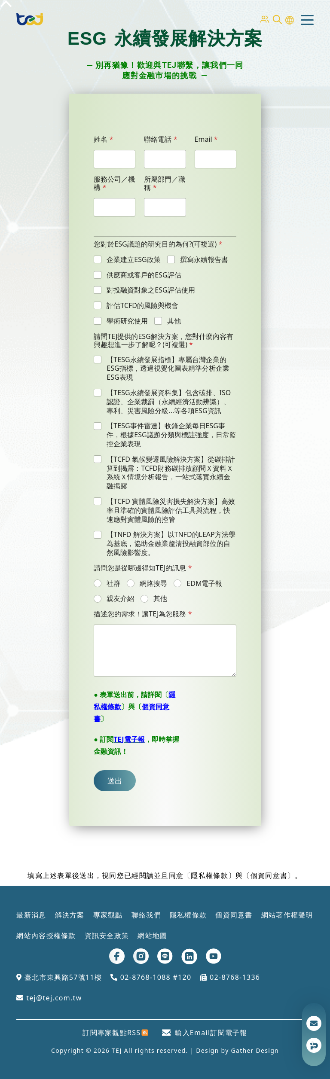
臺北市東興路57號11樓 (59, 977)
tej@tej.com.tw (49, 998)
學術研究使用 (127, 321)
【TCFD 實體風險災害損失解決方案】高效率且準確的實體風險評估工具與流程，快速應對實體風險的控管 (171, 510)
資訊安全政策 (107, 935)
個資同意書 (233, 915)
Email (206, 139)
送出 (114, 781)
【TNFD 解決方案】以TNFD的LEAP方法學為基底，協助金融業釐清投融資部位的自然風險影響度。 (171, 543)
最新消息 (31, 915)
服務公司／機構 (114, 183)
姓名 (103, 139)
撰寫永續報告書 (204, 259)
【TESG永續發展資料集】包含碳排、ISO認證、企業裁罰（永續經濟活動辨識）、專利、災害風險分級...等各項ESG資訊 (169, 401)
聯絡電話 (160, 139)
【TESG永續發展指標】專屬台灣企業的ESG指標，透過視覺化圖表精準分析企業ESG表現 (168, 368)
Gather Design (255, 1050)
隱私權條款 (188, 915)
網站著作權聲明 (287, 915)
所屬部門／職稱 (164, 183)
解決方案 (70, 915)
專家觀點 (108, 915)
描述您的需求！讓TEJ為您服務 (143, 614)
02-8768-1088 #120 (150, 977)
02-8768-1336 (230, 977)
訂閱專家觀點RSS (115, 1032)
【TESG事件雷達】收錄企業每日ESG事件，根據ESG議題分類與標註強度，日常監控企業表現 (171, 434)
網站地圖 (152, 935)
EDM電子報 (204, 583)
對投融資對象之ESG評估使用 (151, 290)
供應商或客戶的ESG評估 (144, 275)
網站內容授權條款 (46, 935)
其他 (174, 321)
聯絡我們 (146, 915)
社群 (113, 583)
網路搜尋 (153, 583)
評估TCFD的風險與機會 (142, 305)
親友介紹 (120, 598)
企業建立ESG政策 (133, 259)
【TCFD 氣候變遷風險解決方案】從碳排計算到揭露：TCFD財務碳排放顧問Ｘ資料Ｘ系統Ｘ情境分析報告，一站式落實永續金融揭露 (171, 473)
